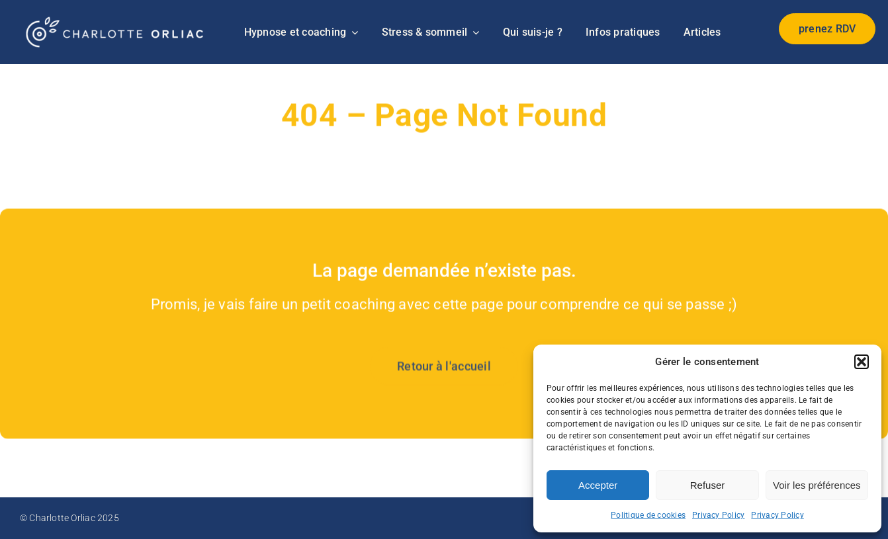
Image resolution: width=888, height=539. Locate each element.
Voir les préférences (817, 485)
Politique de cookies (648, 515)
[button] (861, 361)
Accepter (597, 485)
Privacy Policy (718, 515)
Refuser (707, 485)
